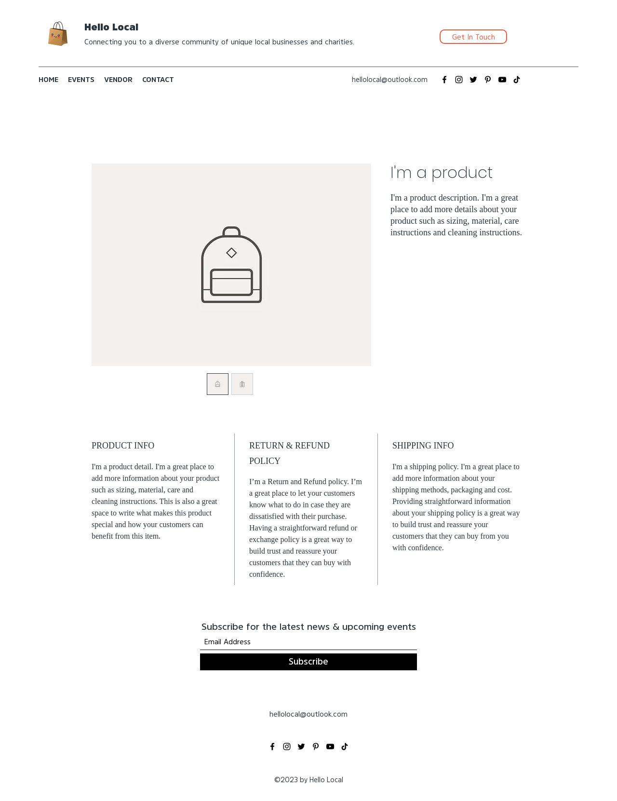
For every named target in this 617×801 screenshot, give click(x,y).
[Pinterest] (488, 79)
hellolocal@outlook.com (390, 79)
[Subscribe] (308, 661)
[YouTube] (502, 79)
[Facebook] (444, 79)
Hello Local (111, 27)
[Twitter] (473, 79)
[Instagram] (459, 79)
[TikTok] (517, 79)
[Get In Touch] (473, 36)
